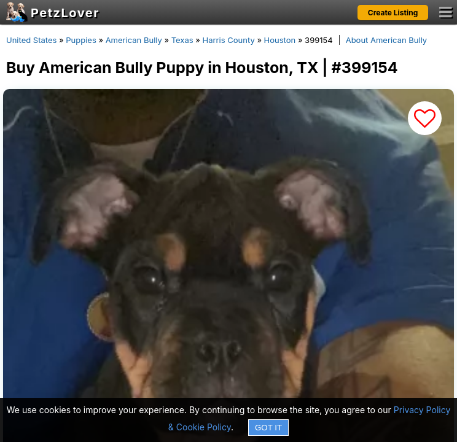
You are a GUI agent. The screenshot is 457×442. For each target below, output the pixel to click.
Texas (182, 40)
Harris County (229, 40)
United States (31, 40)
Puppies (81, 40)
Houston (280, 40)
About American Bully (386, 40)
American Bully (134, 40)
